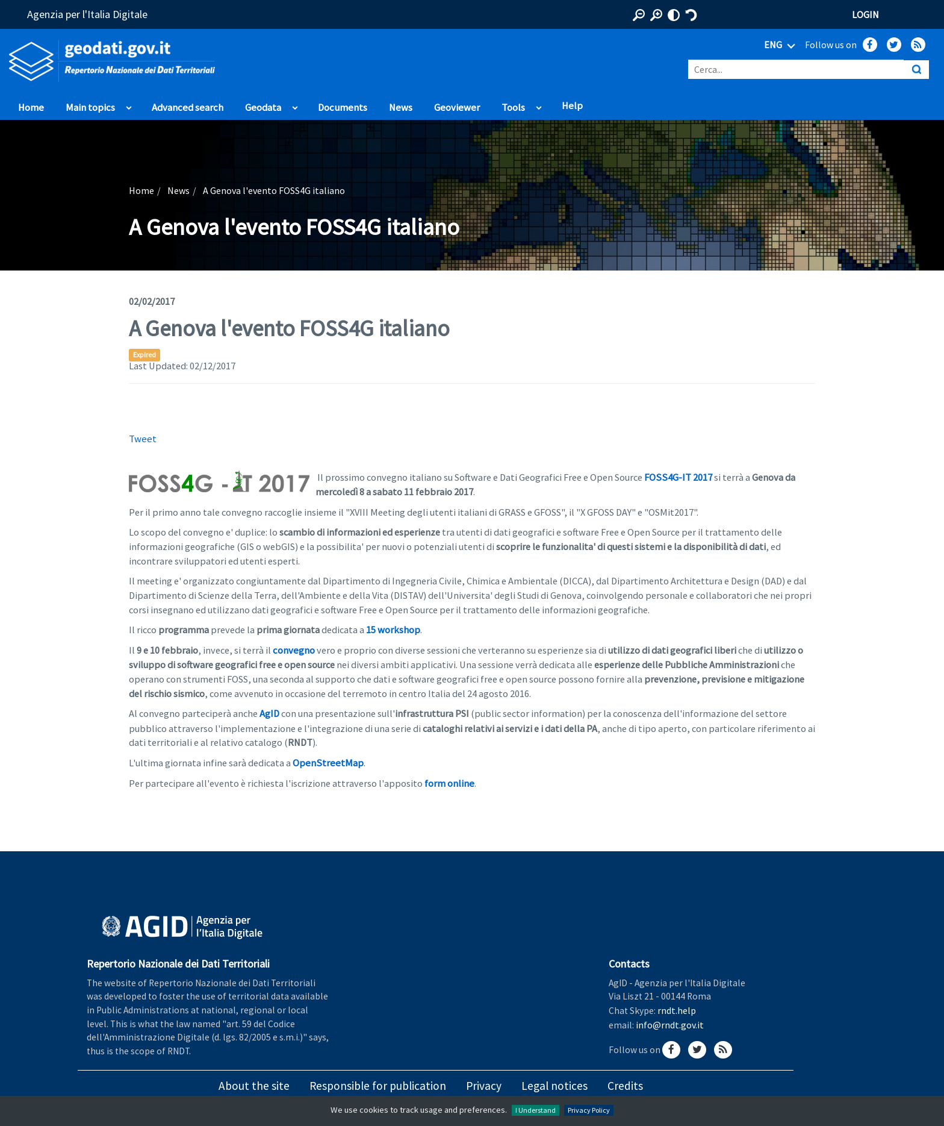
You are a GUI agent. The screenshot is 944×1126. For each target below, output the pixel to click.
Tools (513, 107)
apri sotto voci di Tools (538, 105)
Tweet (143, 439)
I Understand (535, 1110)
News (400, 107)
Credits (625, 1085)
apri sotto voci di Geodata (294, 105)
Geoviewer (457, 107)
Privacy (484, 1085)
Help (572, 105)
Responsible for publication (377, 1085)
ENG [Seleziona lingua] (781, 46)
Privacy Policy (589, 1110)
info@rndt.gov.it (670, 1025)
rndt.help (676, 1010)
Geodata (263, 107)
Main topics (90, 107)
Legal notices (554, 1085)
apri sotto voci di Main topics (128, 105)
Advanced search (187, 107)
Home (31, 107)
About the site (254, 1085)
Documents (342, 107)
